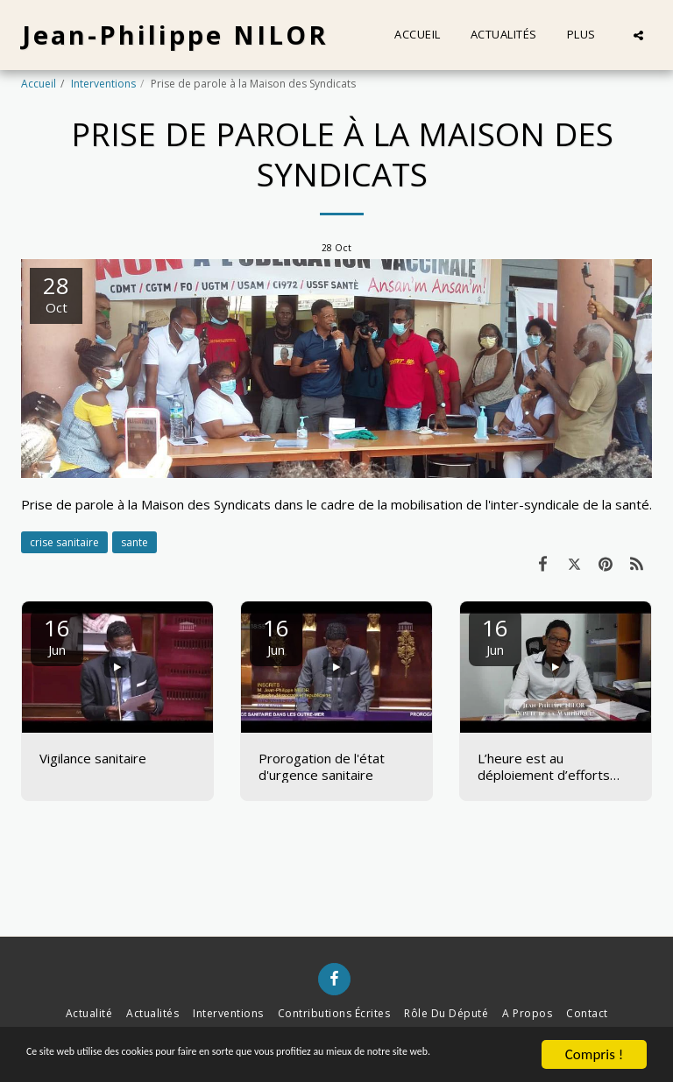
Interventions (103, 83)
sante (134, 542)
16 (57, 635)
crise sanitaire (64, 542)
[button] (638, 35)
